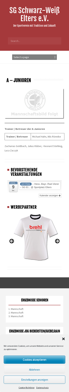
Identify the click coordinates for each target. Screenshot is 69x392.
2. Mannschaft (15, 312)
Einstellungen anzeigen (34, 379)
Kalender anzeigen (50, 195)
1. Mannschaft (15, 309)
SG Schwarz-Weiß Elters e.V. (34, 14)
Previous (12, 241)
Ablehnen (34, 369)
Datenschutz (42, 387)
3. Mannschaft (15, 316)
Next (57, 241)
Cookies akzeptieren (34, 359)
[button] (63, 339)
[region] (34, 242)
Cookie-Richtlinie (26, 387)
